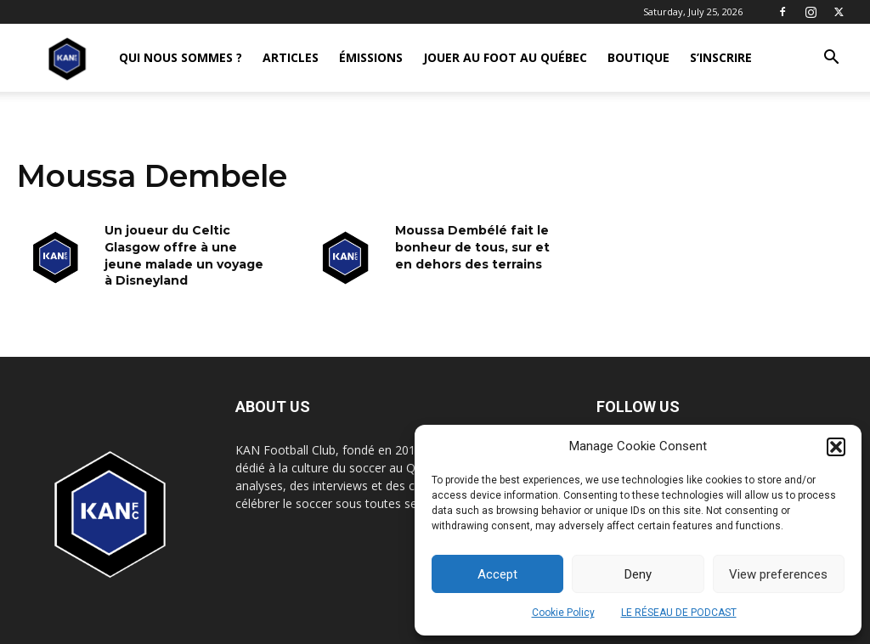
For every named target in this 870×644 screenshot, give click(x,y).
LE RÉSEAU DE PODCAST (679, 613)
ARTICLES (291, 57)
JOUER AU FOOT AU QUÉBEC (505, 57)
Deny (638, 574)
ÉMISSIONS (371, 57)
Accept (497, 574)
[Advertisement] (435, 240)
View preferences (778, 574)
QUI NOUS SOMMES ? (180, 57)
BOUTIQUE (638, 57)
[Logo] (67, 58)
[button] (836, 446)
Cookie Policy (563, 613)
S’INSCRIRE (721, 57)
